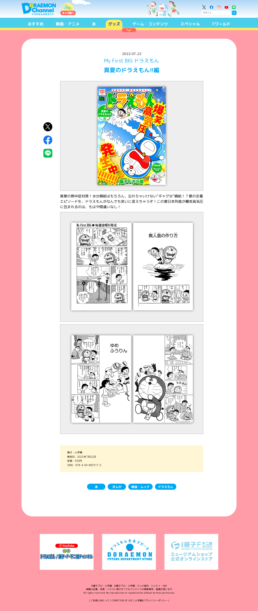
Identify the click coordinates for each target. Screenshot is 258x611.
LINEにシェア (47, 153)
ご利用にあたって (100, 600)
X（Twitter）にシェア (47, 126)
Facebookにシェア (47, 140)
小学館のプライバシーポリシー (151, 600)
